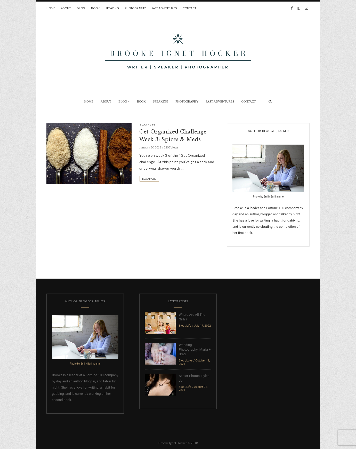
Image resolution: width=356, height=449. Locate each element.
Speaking (112, 8)
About (66, 8)
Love (189, 360)
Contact (189, 8)
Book (95, 8)
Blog (81, 8)
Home (50, 8)
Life (153, 124)
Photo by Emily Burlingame (268, 196)
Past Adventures (164, 8)
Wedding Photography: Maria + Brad (195, 349)
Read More (149, 178)
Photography (135, 8)
